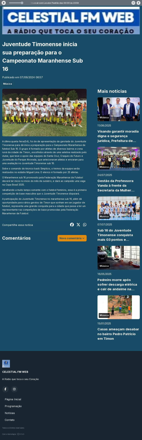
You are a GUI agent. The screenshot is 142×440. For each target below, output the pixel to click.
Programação (13, 406)
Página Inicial (13, 399)
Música (7, 83)
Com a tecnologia (13, 434)
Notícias (10, 413)
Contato (10, 419)
